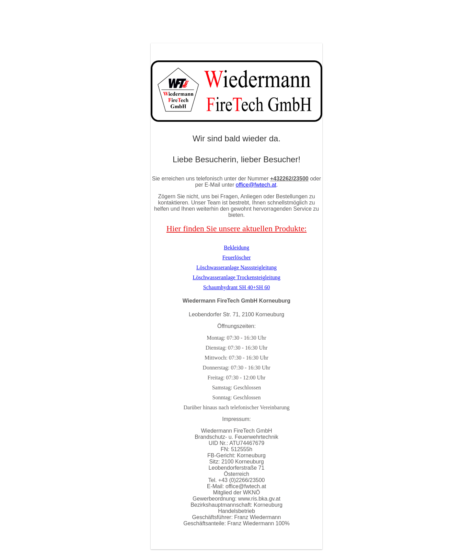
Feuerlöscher (236, 257)
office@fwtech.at (256, 185)
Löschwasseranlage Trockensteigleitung (236, 277)
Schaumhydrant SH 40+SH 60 (236, 287)
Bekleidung (236, 247)
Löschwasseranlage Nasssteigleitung (236, 267)
